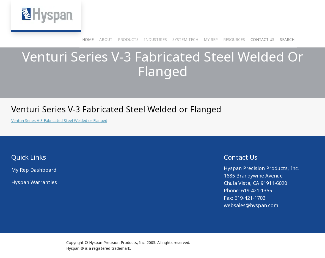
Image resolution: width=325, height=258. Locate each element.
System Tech (185, 53)
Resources (234, 53)
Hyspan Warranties (34, 182)
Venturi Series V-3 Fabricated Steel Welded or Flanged (59, 120)
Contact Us (262, 53)
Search (287, 53)
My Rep (211, 53)
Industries (155, 53)
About (105, 53)
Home (88, 53)
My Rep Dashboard (33, 170)
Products (128, 53)
